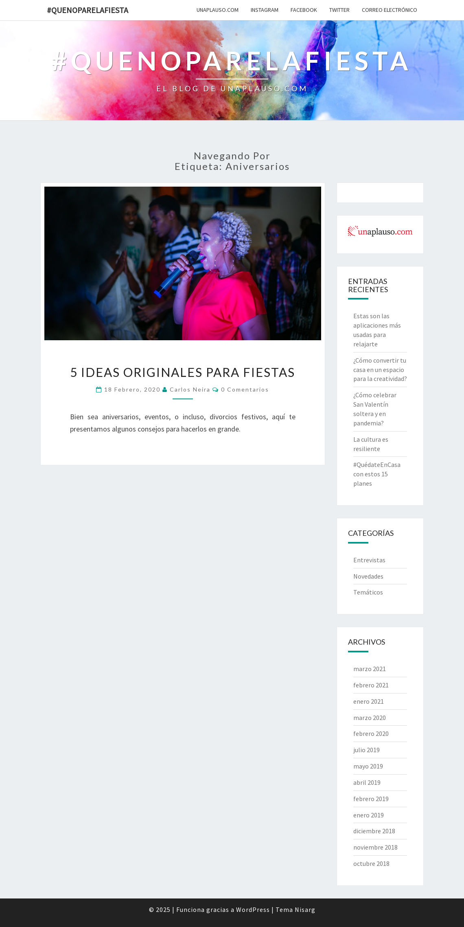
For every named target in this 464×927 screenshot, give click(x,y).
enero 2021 (368, 701)
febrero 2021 (371, 685)
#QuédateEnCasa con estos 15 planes (377, 473)
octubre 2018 (371, 863)
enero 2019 (368, 815)
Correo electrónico (389, 9)
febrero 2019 (371, 799)
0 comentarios (245, 389)
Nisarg (305, 909)
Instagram (264, 9)
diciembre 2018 (374, 831)
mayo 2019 (368, 766)
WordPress (253, 909)
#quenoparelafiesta (87, 10)
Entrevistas (369, 560)
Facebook (304, 9)
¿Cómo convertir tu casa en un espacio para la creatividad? (380, 369)
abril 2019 (367, 782)
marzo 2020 (369, 717)
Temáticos (368, 592)
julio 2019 (366, 750)
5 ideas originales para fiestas (182, 372)
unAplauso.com (218, 9)
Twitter (339, 9)
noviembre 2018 (375, 847)
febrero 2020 (371, 733)
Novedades (368, 576)
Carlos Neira (190, 389)
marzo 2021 (369, 669)
